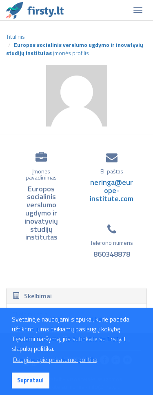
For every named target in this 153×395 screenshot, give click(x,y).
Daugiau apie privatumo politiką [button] (55, 359)
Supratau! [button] (30, 380)
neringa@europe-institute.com (111, 190)
